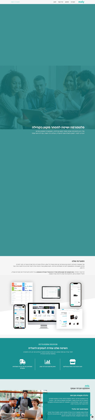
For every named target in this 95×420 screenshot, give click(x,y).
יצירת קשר (60, 2)
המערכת (73, 2)
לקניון (55, 2)
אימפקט (67, 2)
